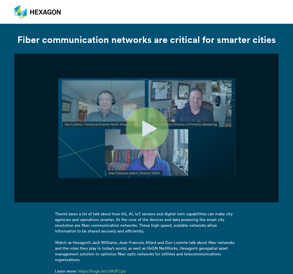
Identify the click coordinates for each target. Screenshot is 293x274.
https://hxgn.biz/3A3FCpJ (102, 271)
